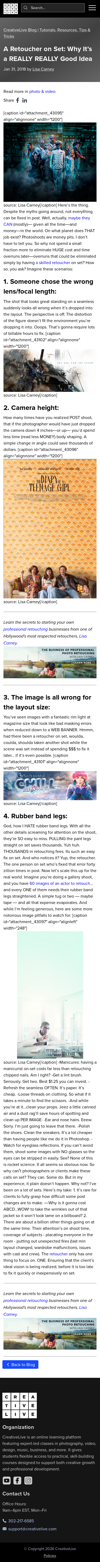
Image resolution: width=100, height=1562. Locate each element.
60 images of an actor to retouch (60, 883)
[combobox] (53, 7)
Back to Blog (20, 1364)
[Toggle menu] (92, 7)
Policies (50, 1555)
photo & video (42, 91)
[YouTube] (6, 1480)
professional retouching (25, 629)
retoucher (59, 1254)
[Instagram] (28, 1480)
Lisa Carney (43, 69)
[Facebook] (17, 1480)
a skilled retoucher (53, 262)
